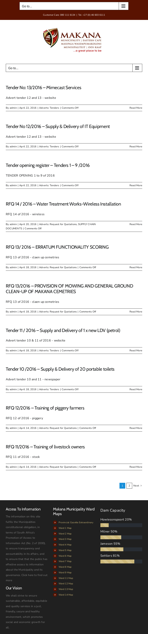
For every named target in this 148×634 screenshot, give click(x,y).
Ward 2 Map (65, 533)
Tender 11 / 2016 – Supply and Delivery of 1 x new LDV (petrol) (63, 330)
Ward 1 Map (65, 528)
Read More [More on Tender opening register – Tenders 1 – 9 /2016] (136, 185)
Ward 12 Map (66, 583)
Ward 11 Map (66, 578)
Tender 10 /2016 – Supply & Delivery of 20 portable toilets (60, 369)
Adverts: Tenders (49, 108)
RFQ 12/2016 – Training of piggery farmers (45, 408)
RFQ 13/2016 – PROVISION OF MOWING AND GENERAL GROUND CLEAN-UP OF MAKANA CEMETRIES (69, 288)
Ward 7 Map (65, 561)
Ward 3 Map (65, 539)
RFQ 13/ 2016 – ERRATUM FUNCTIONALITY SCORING (57, 247)
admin (13, 108)
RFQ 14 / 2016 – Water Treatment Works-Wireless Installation (63, 204)
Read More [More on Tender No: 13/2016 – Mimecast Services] (136, 108)
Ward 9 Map (65, 572)
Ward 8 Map (65, 566)
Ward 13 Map (66, 589)
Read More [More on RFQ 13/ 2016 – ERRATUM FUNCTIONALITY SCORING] (136, 267)
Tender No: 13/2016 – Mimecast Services (43, 87)
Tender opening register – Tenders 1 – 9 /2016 (48, 165)
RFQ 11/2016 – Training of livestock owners (45, 447)
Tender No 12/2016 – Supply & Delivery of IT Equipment (58, 126)
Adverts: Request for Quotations (58, 224)
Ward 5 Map (65, 550)
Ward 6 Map (65, 555)
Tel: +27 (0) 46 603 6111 (91, 14)
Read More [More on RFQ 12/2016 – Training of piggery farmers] (136, 428)
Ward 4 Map (65, 544)
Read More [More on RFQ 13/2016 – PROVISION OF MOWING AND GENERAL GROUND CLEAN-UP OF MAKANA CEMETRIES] (136, 311)
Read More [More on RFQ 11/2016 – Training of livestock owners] (136, 467)
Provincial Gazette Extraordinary (76, 522)
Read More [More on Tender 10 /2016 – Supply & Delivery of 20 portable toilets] (136, 389)
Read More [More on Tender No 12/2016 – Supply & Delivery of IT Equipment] (136, 146)
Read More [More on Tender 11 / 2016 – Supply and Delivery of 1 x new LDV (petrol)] (136, 350)
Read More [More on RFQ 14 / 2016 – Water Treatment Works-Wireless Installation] (136, 224)
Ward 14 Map (66, 594)
